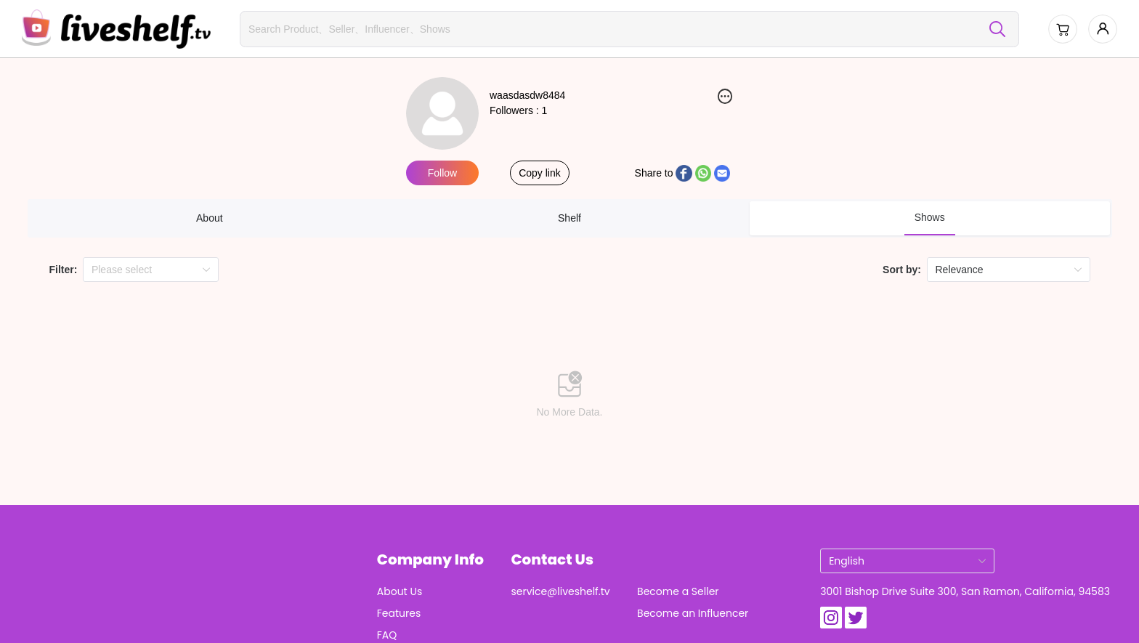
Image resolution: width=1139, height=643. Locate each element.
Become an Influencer (692, 613)
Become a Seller (677, 591)
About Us (399, 591)
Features (399, 613)
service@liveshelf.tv (560, 591)
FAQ (387, 635)
